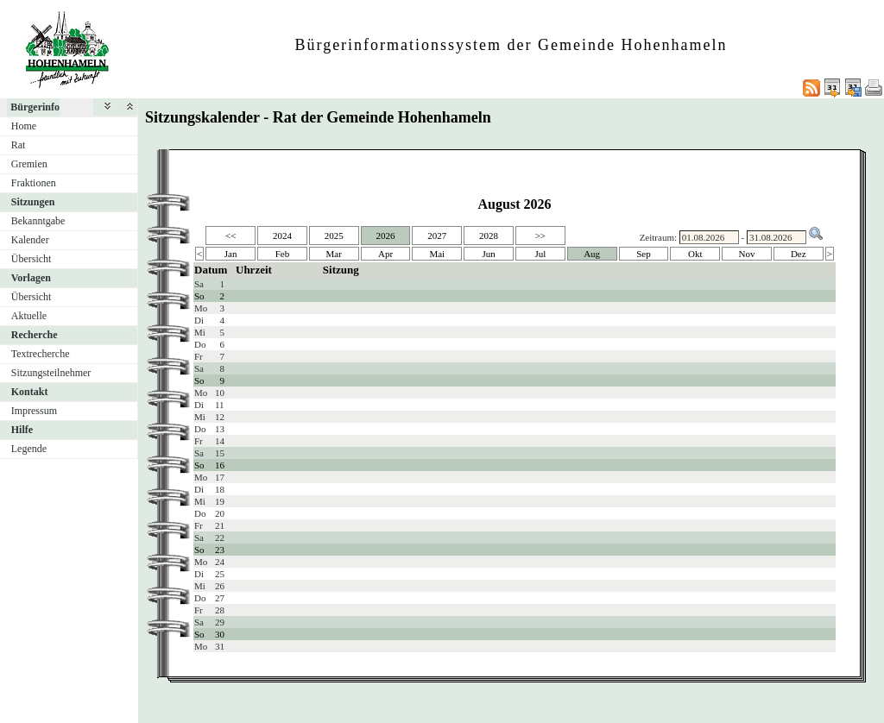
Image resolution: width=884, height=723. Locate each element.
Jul (540, 253)
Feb (282, 253)
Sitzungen (33, 202)
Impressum (34, 411)
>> (540, 235)
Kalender (30, 240)
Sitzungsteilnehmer (51, 373)
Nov (747, 253)
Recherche (34, 335)
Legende (29, 449)
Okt (695, 253)
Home (23, 126)
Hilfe (22, 430)
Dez (798, 253)
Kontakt (29, 392)
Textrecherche (40, 354)
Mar (334, 253)
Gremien (29, 164)
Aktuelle (29, 316)
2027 (436, 235)
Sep (643, 253)
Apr (385, 253)
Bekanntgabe (38, 221)
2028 (488, 235)
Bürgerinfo (35, 107)
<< (230, 235)
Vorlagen (31, 278)
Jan (230, 253)
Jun (488, 253)
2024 (282, 235)
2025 (334, 235)
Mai (437, 253)
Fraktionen (33, 183)
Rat (18, 145)
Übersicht (31, 259)
